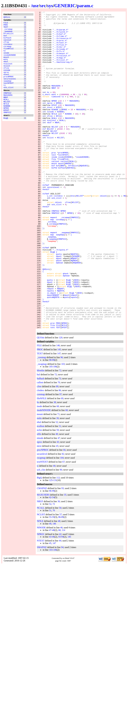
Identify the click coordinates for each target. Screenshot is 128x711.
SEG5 (76, 334)
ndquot (50, 344)
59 (57, 493)
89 (57, 450)
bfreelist (8, 36)
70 (59, 446)
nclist (6, 75)
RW (125, 233)
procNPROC (8, 88)
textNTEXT (8, 96)
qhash (59, 310)
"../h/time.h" (60, 41)
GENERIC (65, 5)
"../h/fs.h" (59, 59)
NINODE (6, 122)
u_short (46, 111)
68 (58, 469)
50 (60, 571)
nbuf (5, 70)
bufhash (7, 41)
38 (55, 465)
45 (57, 509)
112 (58, 541)
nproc (6, 83)
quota (59, 302)
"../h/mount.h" (60, 62)
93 (62, 551)
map (52, 261)
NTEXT (6, 128)
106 (55, 430)
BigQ (5, 136)
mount (6, 65)
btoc (73, 233)
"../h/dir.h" (59, 54)
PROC (5, 26)
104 (62, 521)
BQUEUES (83, 196)
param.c (85, 5)
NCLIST (6, 117)
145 (59, 413)
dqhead (59, 313)
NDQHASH (77, 313)
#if (44, 152)
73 (60, 442)
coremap (7, 52)
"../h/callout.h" (62, 64)
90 (61, 533)
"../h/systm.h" (60, 36)
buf (5, 39)
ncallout (7, 72)
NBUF (5, 112)
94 (62, 600)
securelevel (9, 90)
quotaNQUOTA (53, 354)
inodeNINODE (9, 62)
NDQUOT (74, 308)
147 (59, 417)
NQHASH (74, 310)
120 (60, 401)
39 (57, 481)
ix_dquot (51, 349)
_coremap (7, 31)
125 (50, 543)
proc (53, 181)
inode (6, 59)
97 (60, 458)
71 (58, 477)
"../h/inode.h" (60, 57)
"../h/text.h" (60, 49)
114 (63, 593)
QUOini (6, 17)
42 (50, 561)
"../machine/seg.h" (63, 72)
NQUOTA (74, 302)
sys (50, 5)
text (53, 183)
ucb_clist (8, 101)
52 (57, 485)
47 (59, 501)
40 (54, 529)
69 (62, 462)
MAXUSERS (7, 109)
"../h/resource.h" (62, 44)
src (43, 5)
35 (65, 558)
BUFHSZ (70, 199)
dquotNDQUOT (53, 352)
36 (59, 565)
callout (7, 44)
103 (63, 427)
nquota (50, 347)
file (53, 189)
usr (35, 5)
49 (57, 497)
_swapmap (7, 34)
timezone (55, 113)
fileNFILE (8, 54)
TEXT (5, 28)
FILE (5, 23)
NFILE (6, 120)
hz (4, 57)
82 (63, 517)
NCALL (6, 115)
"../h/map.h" (59, 67)
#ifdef (46, 220)
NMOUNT (68, 194)
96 (62, 421)
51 (60, 489)
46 (61, 591)
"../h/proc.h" (60, 46)
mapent (53, 258)
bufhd (54, 199)
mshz (5, 67)
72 (60, 434)
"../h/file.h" (60, 51)
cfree (6, 46)
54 (53, 561)
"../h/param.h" (60, 33)
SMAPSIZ (7, 130)
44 (60, 604)
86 (60, 454)
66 (64, 513)
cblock (103, 233)
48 (59, 584)
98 (50, 423)
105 (50, 430)
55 (50, 580)
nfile (6, 78)
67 (63, 525)
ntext (6, 85)
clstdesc (7, 49)
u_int (50, 233)
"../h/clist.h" (60, 69)
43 (58, 505)
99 (53, 423)
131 (55, 543)
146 (58, 409)
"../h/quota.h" (60, 297)
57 (60, 578)
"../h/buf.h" (59, 38)
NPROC (6, 125)
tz (4, 98)
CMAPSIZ (7, 107)
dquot (59, 305)
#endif (46, 160)
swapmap (7, 93)
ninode (6, 80)
